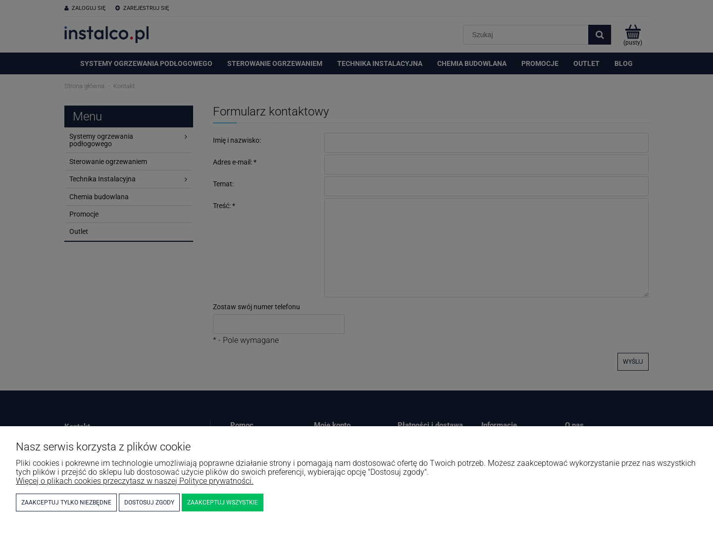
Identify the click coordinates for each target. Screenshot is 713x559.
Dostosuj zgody (149, 502)
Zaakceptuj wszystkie (222, 502)
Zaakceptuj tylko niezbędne (66, 502)
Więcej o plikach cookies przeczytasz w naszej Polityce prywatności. (135, 481)
